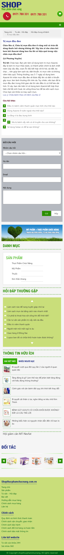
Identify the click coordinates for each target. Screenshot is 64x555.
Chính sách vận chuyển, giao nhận (16, 521)
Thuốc (14, 273)
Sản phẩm (5, 490)
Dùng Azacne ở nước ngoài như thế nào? (25, 110)
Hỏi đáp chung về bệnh (40, 32)
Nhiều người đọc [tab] (26, 361)
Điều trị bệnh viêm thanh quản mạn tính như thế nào (31, 105)
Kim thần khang (19, 279)
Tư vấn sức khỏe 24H (10, 542)
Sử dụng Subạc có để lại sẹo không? (23, 127)
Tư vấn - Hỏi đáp (21, 32)
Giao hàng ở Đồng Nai (17, 333)
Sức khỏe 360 (7, 546)
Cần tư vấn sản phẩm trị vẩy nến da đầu (25, 320)
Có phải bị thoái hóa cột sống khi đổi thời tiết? (28, 315)
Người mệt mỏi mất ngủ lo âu (20, 328)
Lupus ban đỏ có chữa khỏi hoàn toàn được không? (30, 337)
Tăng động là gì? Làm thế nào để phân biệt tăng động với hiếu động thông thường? (36, 379)
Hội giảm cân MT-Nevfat (17, 433)
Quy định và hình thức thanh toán (16, 518)
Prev (32, 301)
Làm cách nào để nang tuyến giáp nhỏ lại (25, 306)
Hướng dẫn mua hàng (11, 500)
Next (32, 343)
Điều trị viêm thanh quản (18, 324)
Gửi (46, 213)
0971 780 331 (39, 14)
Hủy (56, 213)
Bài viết (4, 496)
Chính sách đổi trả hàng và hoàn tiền (18, 527)
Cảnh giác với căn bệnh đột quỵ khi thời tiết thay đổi (35, 388)
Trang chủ (8, 32)
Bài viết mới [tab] (10, 361)
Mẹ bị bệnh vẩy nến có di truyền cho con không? (34, 122)
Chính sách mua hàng (11, 503)
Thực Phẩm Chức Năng (22, 263)
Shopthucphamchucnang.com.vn (19, 481)
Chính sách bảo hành (10, 524)
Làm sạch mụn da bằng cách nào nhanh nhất (27, 311)
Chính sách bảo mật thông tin (14, 531)
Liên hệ (4, 506)
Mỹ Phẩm (16, 268)
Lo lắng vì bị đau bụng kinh (19, 115)
